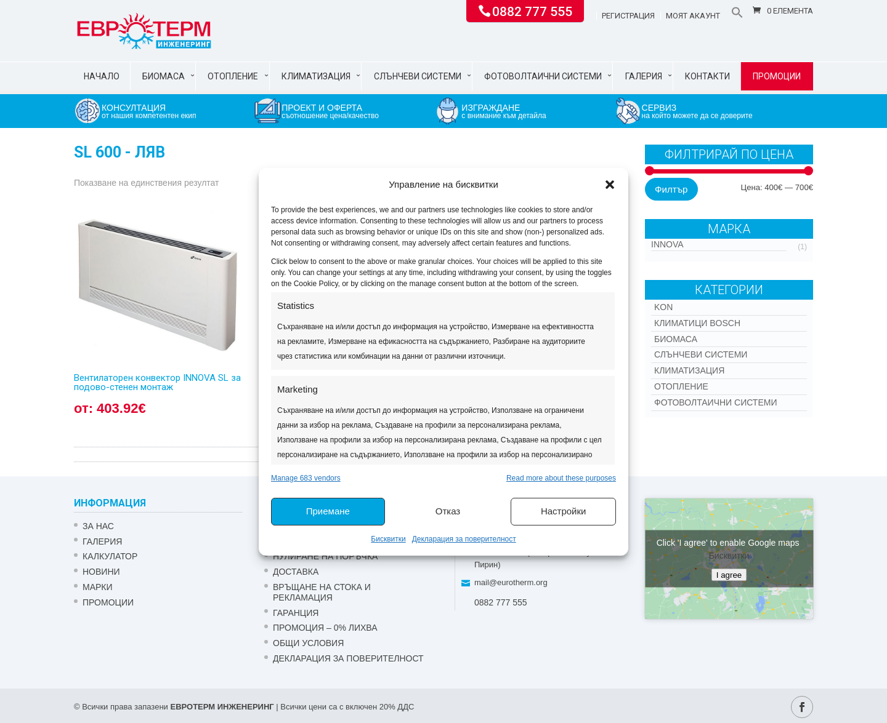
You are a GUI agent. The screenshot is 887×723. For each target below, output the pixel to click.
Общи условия (308, 643)
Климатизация (315, 76)
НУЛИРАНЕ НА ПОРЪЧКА (325, 556)
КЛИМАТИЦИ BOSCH (697, 323)
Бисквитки (388, 539)
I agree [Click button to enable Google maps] (729, 575)
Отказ (447, 511)
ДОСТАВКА (295, 572)
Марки (98, 587)
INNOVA (667, 244)
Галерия (643, 76)
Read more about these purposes (561, 478)
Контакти (707, 76)
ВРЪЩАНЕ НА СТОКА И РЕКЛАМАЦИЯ (322, 592)
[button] (610, 184)
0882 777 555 (532, 10)
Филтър (671, 189)
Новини (101, 572)
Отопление (233, 76)
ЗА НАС (98, 526)
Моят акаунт (693, 16)
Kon (663, 307)
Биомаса (163, 76)
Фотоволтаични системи (543, 76)
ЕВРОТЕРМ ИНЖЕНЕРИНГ (221, 706)
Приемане (328, 511)
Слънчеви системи (417, 76)
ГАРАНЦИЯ (295, 613)
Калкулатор (110, 556)
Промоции (777, 76)
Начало (101, 76)
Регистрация (628, 16)
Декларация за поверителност (464, 539)
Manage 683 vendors (306, 478)
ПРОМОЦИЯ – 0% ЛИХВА (325, 628)
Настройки (563, 511)
